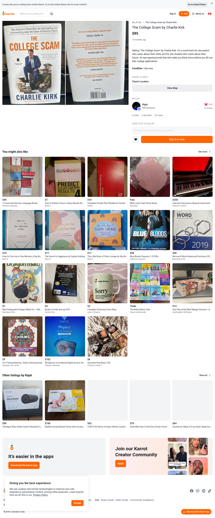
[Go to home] (8, 13)
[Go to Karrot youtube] (203, 491)
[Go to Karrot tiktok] (209, 491)
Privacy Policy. (40, 495)
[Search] (51, 14)
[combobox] (33, 13)
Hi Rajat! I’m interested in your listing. (172, 130)
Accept (77, 503)
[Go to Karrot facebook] (192, 491)
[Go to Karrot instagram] (197, 491)
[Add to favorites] (135, 139)
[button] (205, 151)
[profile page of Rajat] (136, 106)
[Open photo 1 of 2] (33, 63)
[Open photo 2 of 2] (97, 63)
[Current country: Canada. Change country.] (210, 14)
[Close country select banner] (212, 3)
